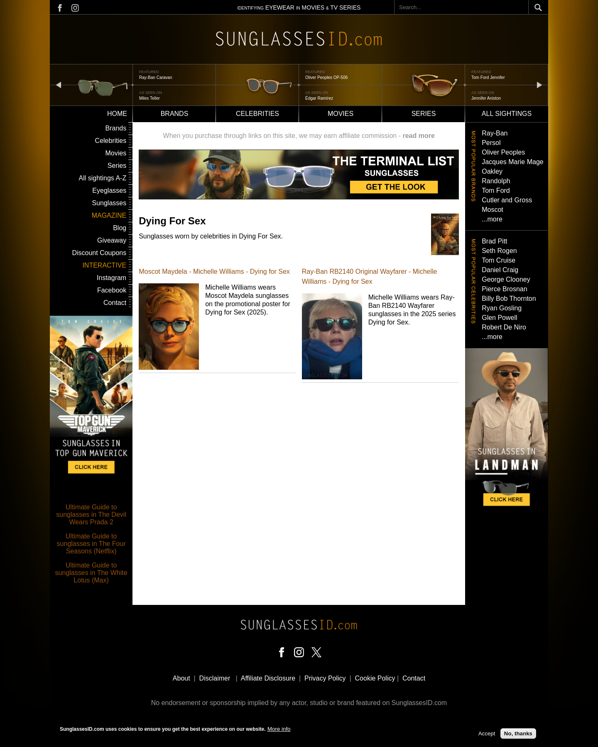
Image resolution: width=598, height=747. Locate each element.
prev (58, 84)
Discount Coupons (99, 252)
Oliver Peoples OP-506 (326, 77)
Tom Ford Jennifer (488, 77)
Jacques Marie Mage (513, 161)
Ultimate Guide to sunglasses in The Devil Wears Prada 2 (91, 515)
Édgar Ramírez (319, 98)
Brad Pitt (494, 241)
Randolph (496, 180)
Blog (119, 227)
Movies (340, 113)
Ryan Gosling (502, 308)
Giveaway (111, 240)
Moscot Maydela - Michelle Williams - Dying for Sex (214, 271)
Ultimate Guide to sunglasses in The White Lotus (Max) (91, 573)
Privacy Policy (325, 678)
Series (424, 113)
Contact (114, 302)
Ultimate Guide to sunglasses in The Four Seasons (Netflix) (91, 544)
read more (418, 135)
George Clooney (506, 279)
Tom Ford (496, 190)
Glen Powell (499, 317)
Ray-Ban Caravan (155, 77)
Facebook (111, 290)
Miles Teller (149, 98)
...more (492, 219)
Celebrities (257, 113)
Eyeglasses (109, 190)
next (539, 84)
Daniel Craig (500, 269)
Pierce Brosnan (504, 288)
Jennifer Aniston (486, 98)
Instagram (111, 277)
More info (279, 729)
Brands (175, 113)
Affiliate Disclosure (268, 678)
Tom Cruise (498, 260)
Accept (486, 733)
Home (117, 113)
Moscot (492, 209)
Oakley (492, 171)
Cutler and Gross (507, 200)
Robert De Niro (504, 327)
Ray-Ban (494, 133)
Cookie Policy (375, 678)
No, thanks (518, 733)
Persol (491, 142)
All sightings (507, 113)
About (181, 678)
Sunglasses (109, 202)
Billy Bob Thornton (509, 298)
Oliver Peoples (503, 152)
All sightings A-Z (102, 178)
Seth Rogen (499, 250)
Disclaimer (214, 678)
